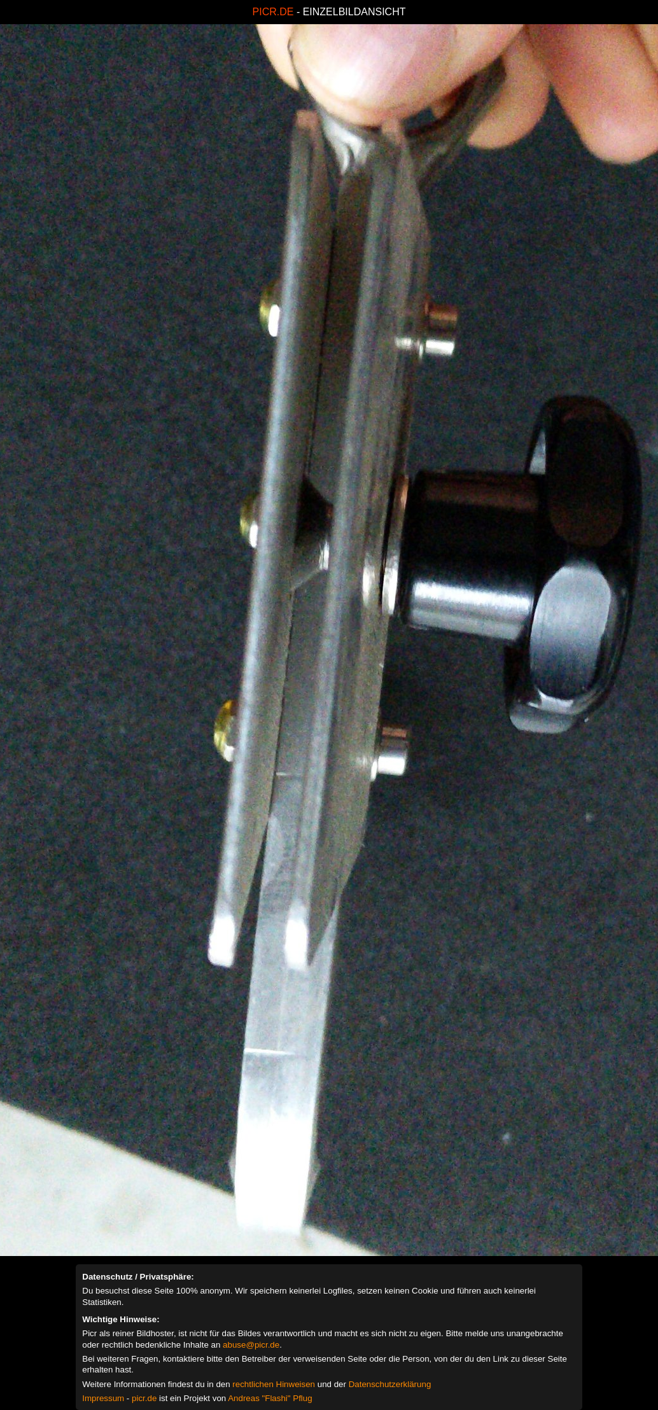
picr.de (144, 1398)
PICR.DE (273, 11)
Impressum (103, 1398)
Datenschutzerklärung (390, 1384)
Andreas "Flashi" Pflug (270, 1398)
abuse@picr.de (251, 1345)
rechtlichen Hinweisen (273, 1384)
